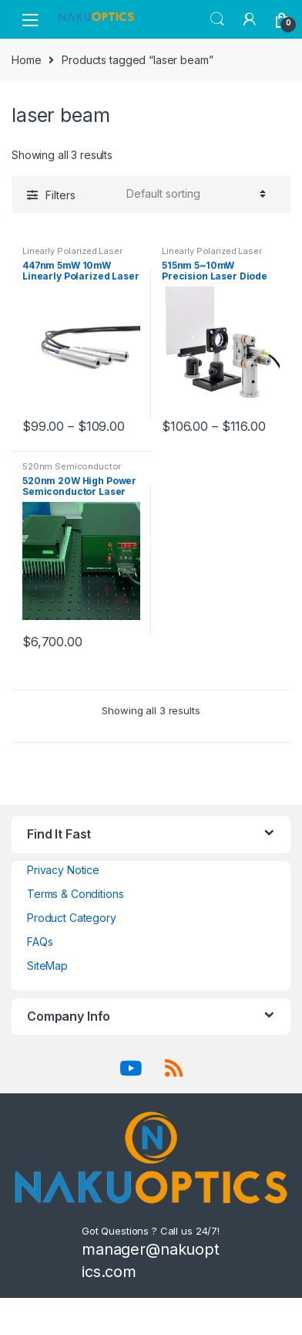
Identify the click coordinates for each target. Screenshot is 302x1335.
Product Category (71, 917)
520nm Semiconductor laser (71, 471)
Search (217, 19)
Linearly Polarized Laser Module (72, 256)
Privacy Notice (63, 869)
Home (26, 59)
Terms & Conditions (75, 893)
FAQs (39, 941)
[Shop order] (193, 193)
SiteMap (47, 965)
